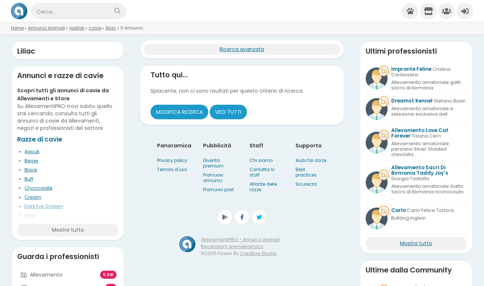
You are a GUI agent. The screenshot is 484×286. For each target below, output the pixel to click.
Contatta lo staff (261, 172)
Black (30, 170)
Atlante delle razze (263, 187)
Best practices (306, 172)
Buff (28, 179)
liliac (111, 28)
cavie (95, 28)
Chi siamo (261, 160)
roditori (76, 28)
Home (17, 28)
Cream (32, 197)
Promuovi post (218, 190)
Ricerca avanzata (242, 49)
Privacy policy (172, 160)
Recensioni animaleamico (232, 246)
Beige (31, 161)
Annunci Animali (46, 28)
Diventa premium (213, 163)
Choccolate (38, 188)
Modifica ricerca (179, 112)
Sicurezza (306, 184)
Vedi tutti (228, 112)
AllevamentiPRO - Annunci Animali (240, 239)
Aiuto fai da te (311, 160)
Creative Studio (258, 253)
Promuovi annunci (213, 177)
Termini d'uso (172, 170)
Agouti (31, 151)
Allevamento (46, 274)
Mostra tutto (68, 229)
